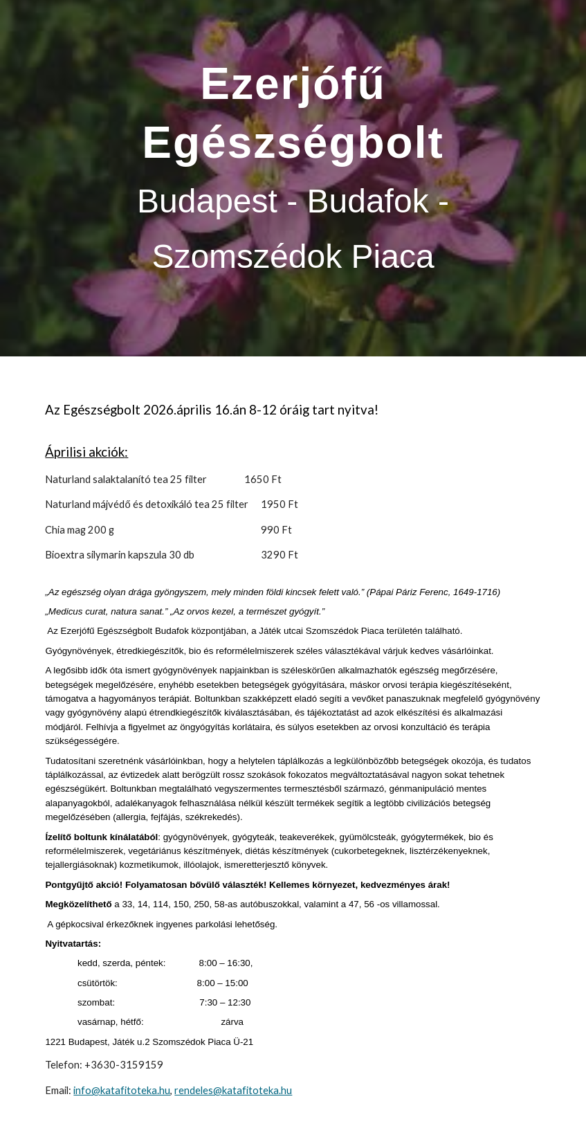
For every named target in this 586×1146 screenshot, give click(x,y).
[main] (292, 178)
